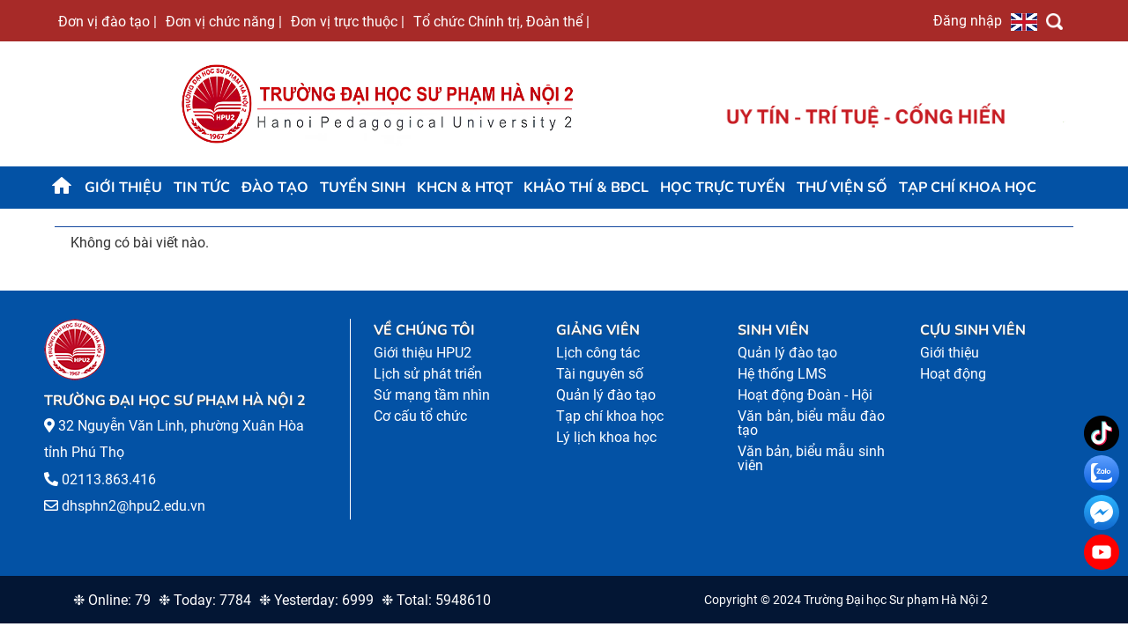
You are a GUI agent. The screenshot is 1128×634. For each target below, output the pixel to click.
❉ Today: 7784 (205, 600)
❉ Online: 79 (112, 600)
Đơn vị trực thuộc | (347, 21)
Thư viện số (842, 187)
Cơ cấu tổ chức (420, 416)
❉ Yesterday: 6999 (316, 600)
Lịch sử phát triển (428, 373)
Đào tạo (274, 187)
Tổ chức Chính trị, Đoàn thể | (501, 21)
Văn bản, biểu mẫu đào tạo (811, 423)
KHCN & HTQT (465, 187)
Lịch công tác (598, 352)
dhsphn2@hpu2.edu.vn (133, 506)
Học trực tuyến (722, 187)
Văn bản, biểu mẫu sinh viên (811, 458)
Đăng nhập (967, 20)
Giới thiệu (123, 187)
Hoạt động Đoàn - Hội (805, 395)
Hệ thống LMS (782, 373)
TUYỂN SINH (362, 187)
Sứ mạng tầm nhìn (432, 395)
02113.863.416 (109, 479)
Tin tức (202, 187)
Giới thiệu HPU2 (422, 352)
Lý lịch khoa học (606, 437)
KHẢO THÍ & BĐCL (586, 187)
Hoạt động (953, 373)
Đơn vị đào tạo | (107, 21)
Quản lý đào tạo (606, 395)
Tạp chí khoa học (967, 187)
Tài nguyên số (599, 373)
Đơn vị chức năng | (224, 21)
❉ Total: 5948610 (436, 600)
